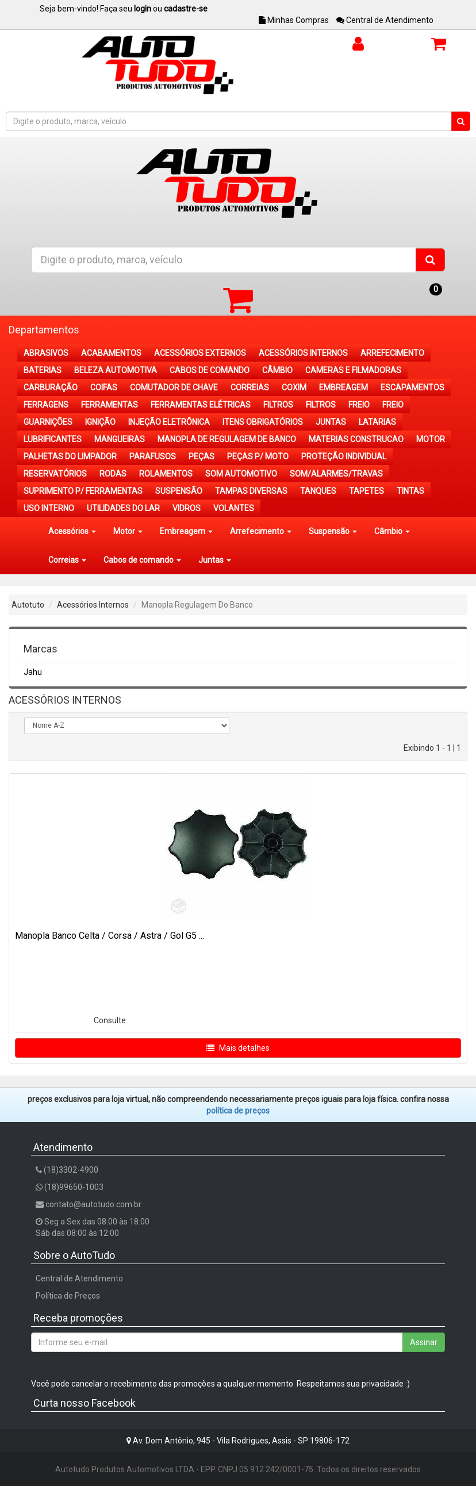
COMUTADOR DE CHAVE (174, 387)
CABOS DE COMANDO (209, 370)
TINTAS (410, 491)
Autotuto (27, 604)
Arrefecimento (260, 531)
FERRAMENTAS (109, 404)
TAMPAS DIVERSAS (251, 491)
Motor (128, 531)
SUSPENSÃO (178, 491)
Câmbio (392, 531)
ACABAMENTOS (111, 353)
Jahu (33, 672)
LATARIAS (377, 422)
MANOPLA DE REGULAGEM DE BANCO (227, 439)
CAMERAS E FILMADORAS (353, 370)
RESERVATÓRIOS (55, 473)
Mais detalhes (238, 1048)
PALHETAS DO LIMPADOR (70, 456)
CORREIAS (250, 387)
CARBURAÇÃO (51, 387)
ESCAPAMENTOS (412, 387)
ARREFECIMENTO (392, 353)
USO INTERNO (49, 508)
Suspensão (333, 531)
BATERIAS (43, 370)
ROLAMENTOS (166, 473)
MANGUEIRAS (119, 439)
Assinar (423, 1342)
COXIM (294, 387)
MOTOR (430, 439)
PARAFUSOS (152, 456)
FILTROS (278, 404)
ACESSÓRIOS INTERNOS (303, 353)
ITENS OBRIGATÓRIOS (262, 422)
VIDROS (186, 508)
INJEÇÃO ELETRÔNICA (169, 422)
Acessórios (72, 531)
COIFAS (103, 387)
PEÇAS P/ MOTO (258, 456)
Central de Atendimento (384, 20)
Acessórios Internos (93, 604)
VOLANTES (233, 508)
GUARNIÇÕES (48, 422)
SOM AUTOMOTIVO (241, 473)
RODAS (112, 473)
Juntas (214, 560)
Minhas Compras (294, 20)
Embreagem (186, 531)
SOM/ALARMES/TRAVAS (336, 473)
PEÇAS (201, 456)
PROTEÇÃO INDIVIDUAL (343, 456)
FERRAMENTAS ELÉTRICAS (201, 404)
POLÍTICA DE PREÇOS (238, 1110)
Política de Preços (68, 1295)
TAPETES (366, 491)
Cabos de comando (142, 560)
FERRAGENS (46, 404)
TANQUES (318, 491)
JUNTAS (331, 422)
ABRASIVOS (46, 353)
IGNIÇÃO (100, 422)
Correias (67, 560)
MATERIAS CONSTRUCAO (356, 439)
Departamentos (44, 330)
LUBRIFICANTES (53, 439)
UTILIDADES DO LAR (123, 508)
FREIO (359, 404)
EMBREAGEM (343, 387)
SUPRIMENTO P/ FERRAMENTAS (83, 491)
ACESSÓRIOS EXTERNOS (200, 353)
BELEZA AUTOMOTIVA (115, 370)
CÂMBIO (277, 370)
